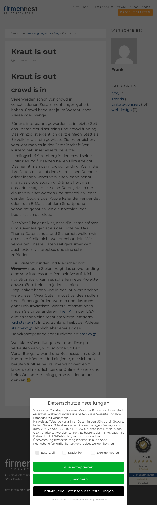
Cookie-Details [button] (58, 500)
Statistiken (72, 453)
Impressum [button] (101, 500)
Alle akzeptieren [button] (78, 467)
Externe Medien (105, 453)
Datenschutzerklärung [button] (80, 500)
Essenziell (45, 453)
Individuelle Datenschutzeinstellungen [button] (78, 491)
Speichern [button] (78, 479)
